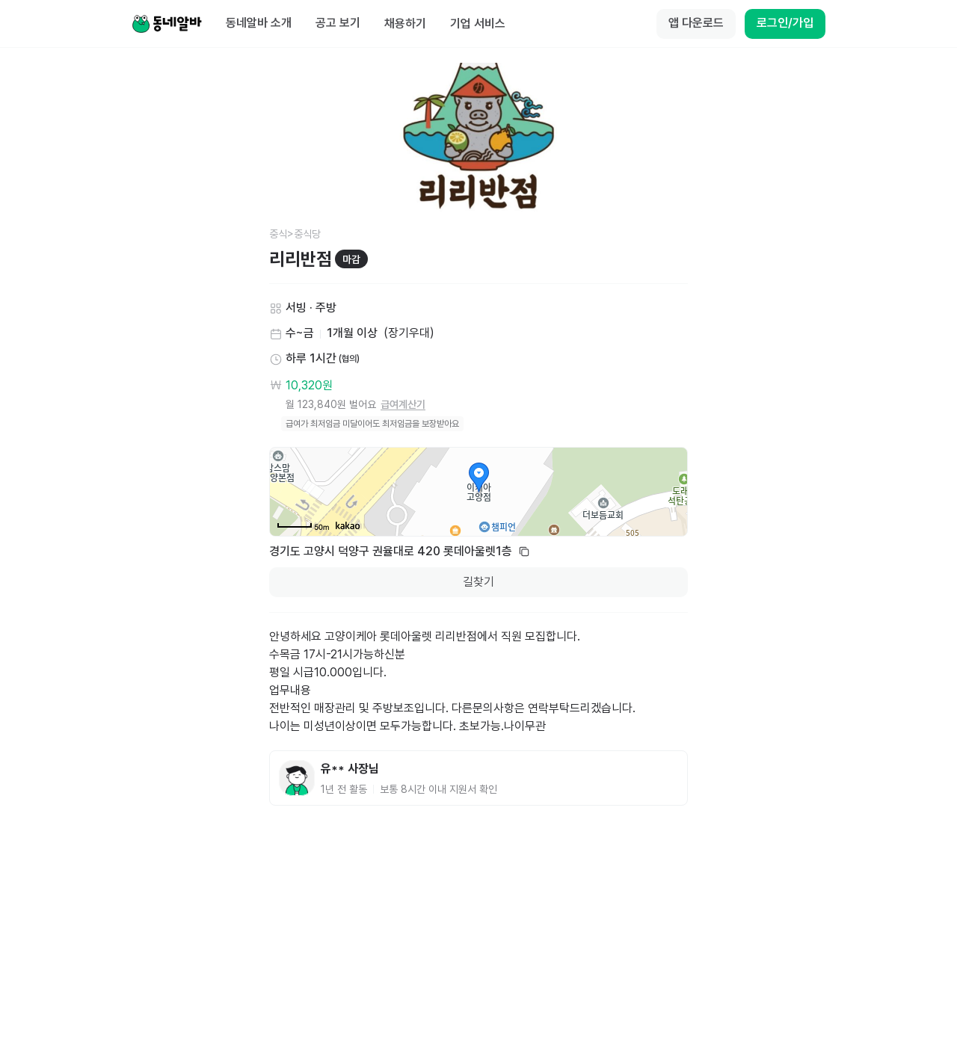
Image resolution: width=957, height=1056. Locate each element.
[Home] (167, 24)
